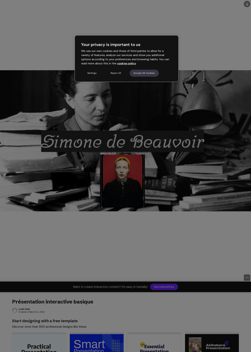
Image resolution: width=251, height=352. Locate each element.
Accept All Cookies (144, 73)
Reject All (116, 73)
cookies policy (126, 63)
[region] (127, 58)
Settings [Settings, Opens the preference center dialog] (92, 73)
